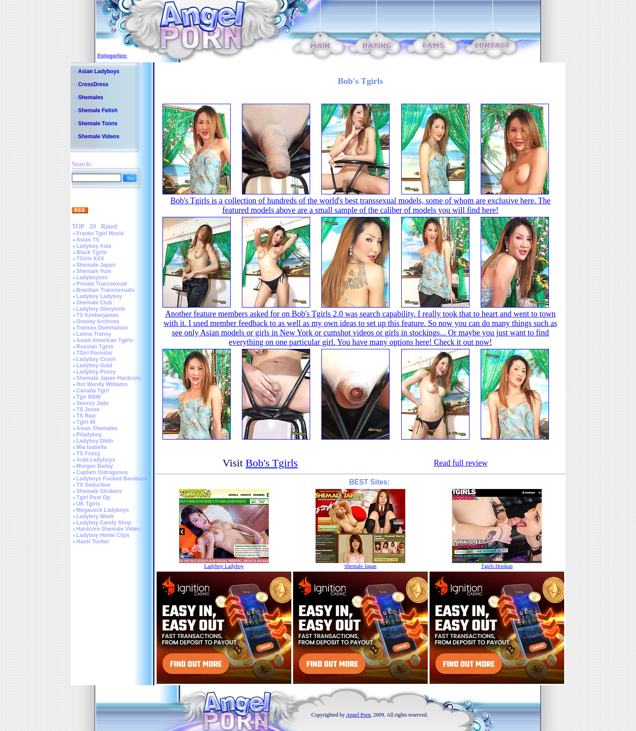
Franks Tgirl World (100, 233)
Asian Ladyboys (98, 71)
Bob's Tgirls (272, 463)
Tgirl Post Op (93, 497)
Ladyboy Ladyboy (99, 296)
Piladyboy (89, 435)
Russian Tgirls (95, 346)
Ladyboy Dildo (95, 441)
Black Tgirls (91, 252)
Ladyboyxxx (91, 277)
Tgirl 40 (86, 422)
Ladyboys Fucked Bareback (112, 479)
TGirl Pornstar (94, 353)
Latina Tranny (93, 334)
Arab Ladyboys (95, 460)
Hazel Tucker (92, 541)
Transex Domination (102, 328)
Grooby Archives (97, 321)
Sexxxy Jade (92, 403)
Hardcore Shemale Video (108, 529)
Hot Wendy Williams (101, 384)
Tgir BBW (88, 397)
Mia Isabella (91, 447)
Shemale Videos (98, 136)
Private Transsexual (101, 284)
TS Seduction (93, 485)
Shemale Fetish (98, 110)
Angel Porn (358, 715)
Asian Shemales (97, 428)
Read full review (460, 462)
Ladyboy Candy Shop (104, 523)
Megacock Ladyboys (102, 510)
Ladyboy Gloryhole (100, 309)
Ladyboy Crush (95, 359)
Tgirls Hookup (497, 566)
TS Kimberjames (97, 315)
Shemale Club (94, 302)
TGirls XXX (90, 258)
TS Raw (86, 416)
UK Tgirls (88, 504)
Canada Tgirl (92, 391)
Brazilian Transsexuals (105, 290)
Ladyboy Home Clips (103, 535)
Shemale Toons (98, 123)
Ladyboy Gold (94, 365)
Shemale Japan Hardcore (108, 378)
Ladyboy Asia (93, 246)
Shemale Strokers (99, 491)
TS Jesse (88, 409)
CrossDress (93, 84)
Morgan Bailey (94, 466)
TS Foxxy (88, 453)
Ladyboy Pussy (96, 372)
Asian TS (87, 240)
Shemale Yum (93, 271)
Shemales (90, 97)
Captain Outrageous (102, 472)
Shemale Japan (95, 265)
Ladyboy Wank (95, 516)
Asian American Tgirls (104, 340)
